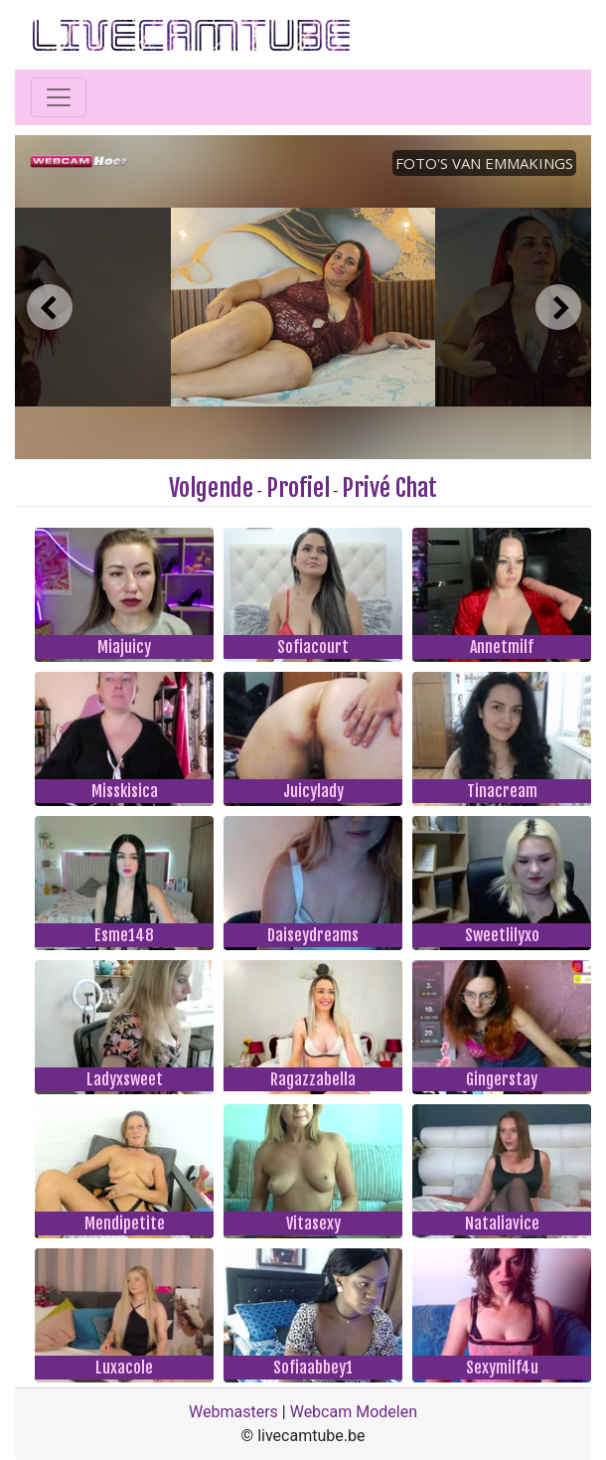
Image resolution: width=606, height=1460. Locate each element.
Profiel (298, 488)
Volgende (211, 488)
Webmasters (233, 1411)
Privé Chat (389, 488)
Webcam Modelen (353, 1411)
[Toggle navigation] (58, 97)
